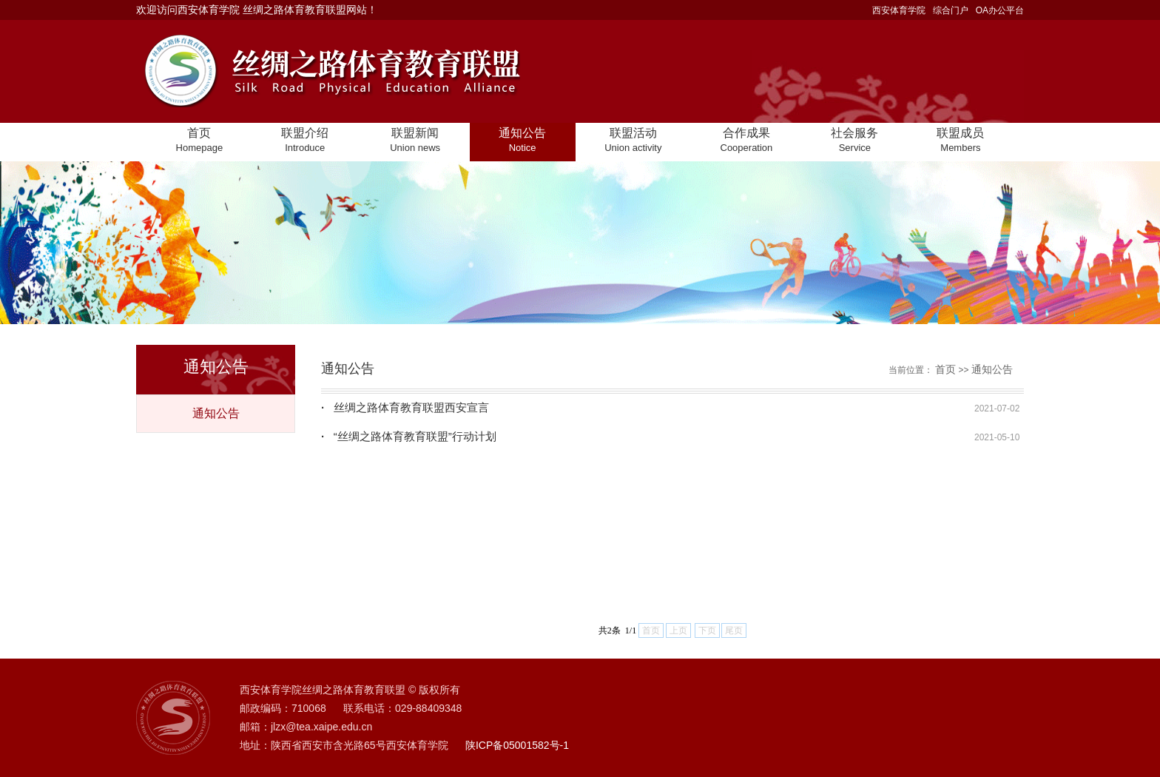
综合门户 (950, 10)
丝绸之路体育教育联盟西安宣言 (405, 407)
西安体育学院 (898, 10)
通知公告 (216, 413)
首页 (945, 369)
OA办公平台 (1000, 10)
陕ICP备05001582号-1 (517, 745)
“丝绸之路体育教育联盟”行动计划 (408, 436)
